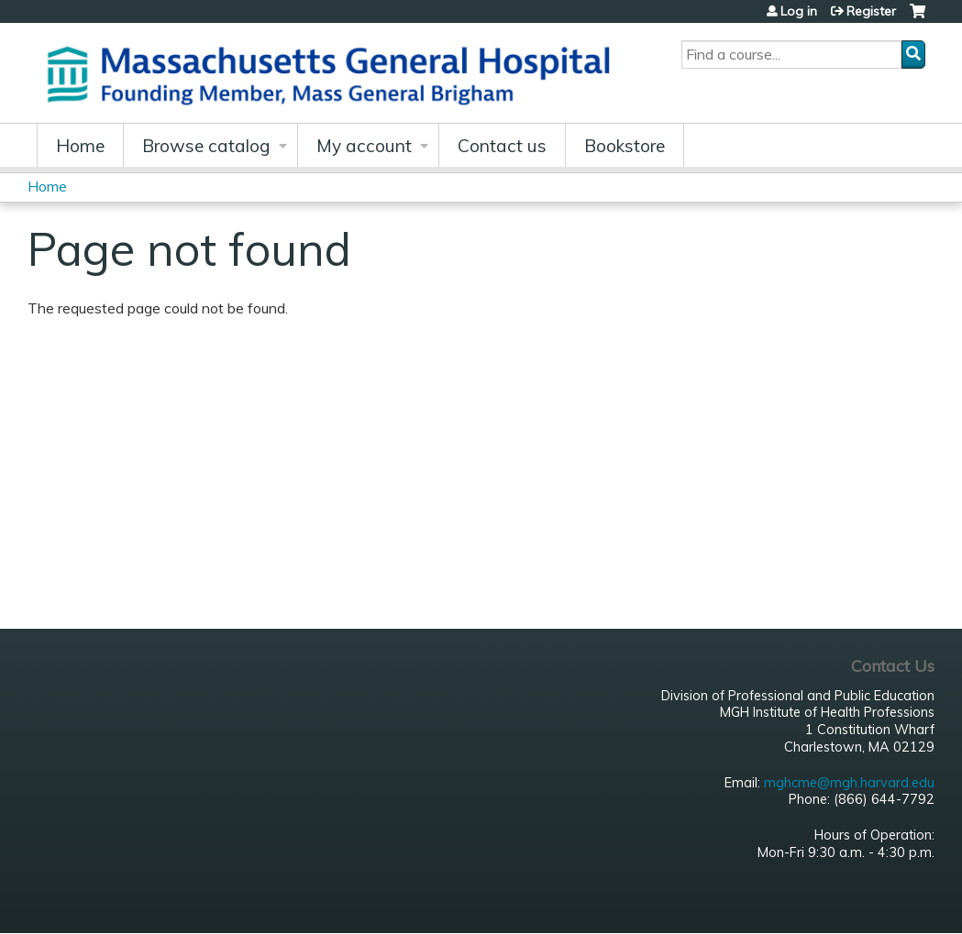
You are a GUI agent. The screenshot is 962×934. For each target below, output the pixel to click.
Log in (798, 11)
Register (871, 11)
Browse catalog (206, 146)
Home (80, 146)
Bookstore (624, 146)
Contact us (502, 146)
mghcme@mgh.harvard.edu (849, 783)
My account (364, 146)
